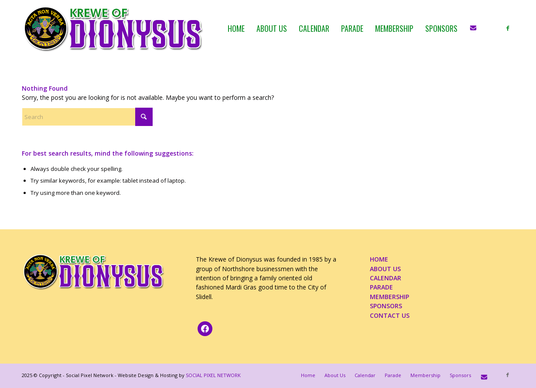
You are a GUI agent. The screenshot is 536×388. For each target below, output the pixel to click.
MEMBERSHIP (389, 297)
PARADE (381, 287)
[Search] (87, 117)
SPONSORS (386, 306)
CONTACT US (390, 315)
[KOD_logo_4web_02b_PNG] (113, 28)
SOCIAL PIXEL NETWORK (213, 375)
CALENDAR (385, 278)
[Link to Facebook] (507, 27)
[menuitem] (236, 28)
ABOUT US (385, 269)
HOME (379, 259)
